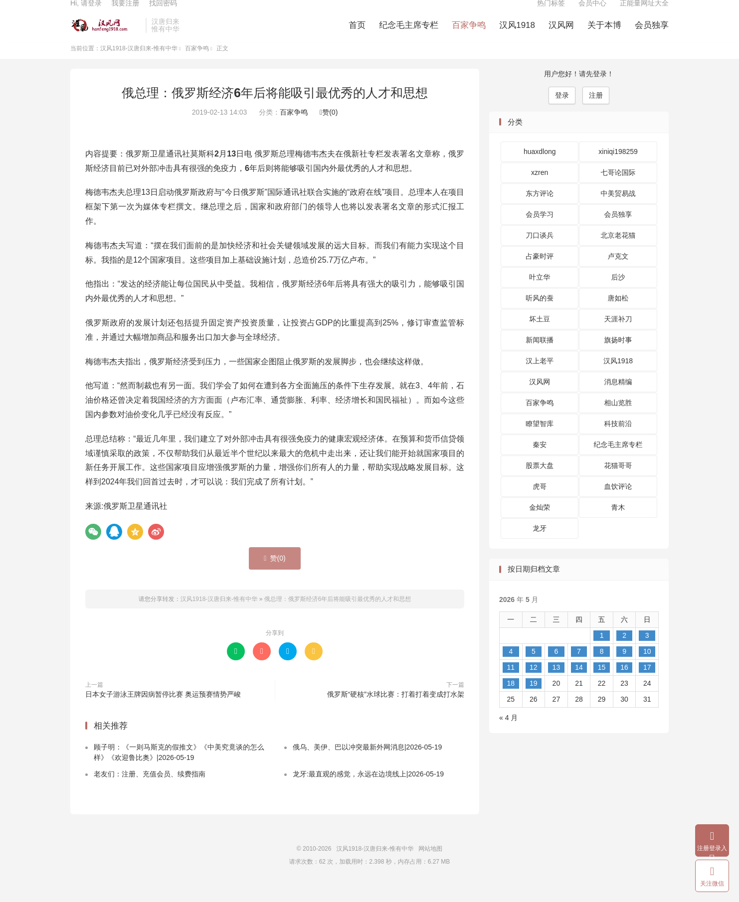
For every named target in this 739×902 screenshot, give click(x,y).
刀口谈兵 (540, 252)
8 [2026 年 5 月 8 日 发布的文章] (602, 667)
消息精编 (618, 398)
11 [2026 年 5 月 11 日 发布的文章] (511, 683)
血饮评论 (618, 503)
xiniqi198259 (618, 168)
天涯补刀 (618, 335)
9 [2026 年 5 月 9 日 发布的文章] (624, 667)
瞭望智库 (540, 440)
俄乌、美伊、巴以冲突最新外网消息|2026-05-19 (367, 763)
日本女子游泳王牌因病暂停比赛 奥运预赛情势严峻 (163, 710)
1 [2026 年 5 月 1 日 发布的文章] (602, 651)
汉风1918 (517, 35)
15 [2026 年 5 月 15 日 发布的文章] (602, 683)
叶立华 (539, 294)
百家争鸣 (469, 35)
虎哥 (540, 503)
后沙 (618, 294)
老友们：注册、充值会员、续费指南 (149, 790)
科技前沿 (618, 440)
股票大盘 (540, 482)
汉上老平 (540, 377)
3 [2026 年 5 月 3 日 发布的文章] (647, 651)
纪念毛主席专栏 (408, 35)
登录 (562, 111)
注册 (596, 111)
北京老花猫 (618, 252)
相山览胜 (618, 419)
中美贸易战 (618, 210)
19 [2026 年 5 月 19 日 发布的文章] (534, 699)
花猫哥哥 (618, 482)
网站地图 (430, 865)
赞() (329, 129)
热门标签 (551, 13)
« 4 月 (508, 734)
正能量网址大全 (644, 13)
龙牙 (540, 545)
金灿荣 (539, 524)
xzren (539, 189)
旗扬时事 (618, 356)
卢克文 (618, 273)
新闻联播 (540, 356)
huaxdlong (540, 168)
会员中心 (592, 13)
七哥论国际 (618, 189)
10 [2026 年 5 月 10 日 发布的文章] (647, 667)
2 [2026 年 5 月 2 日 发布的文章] (624, 651)
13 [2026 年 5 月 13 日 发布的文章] (556, 683)
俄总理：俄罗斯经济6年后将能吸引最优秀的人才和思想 (275, 109)
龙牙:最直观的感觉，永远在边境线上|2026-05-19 (368, 790)
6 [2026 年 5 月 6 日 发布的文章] (556, 667)
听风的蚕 (540, 314)
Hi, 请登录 (86, 13)
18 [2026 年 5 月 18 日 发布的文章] (511, 699)
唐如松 (618, 314)
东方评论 (540, 210)
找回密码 (163, 13)
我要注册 (125, 13)
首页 (357, 35)
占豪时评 (540, 273)
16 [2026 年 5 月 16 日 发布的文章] (624, 683)
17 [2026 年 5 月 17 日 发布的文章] (647, 683)
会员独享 (652, 35)
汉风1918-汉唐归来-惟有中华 (105, 35)
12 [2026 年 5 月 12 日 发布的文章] (534, 683)
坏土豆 (539, 335)
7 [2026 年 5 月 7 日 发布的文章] (579, 667)
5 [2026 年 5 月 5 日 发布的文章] (534, 667)
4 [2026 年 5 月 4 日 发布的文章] (511, 667)
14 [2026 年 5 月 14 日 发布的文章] (579, 683)
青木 (618, 524)
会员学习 (540, 231)
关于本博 (604, 35)
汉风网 (561, 35)
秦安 (540, 461)
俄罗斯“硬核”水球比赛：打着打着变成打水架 (395, 710)
